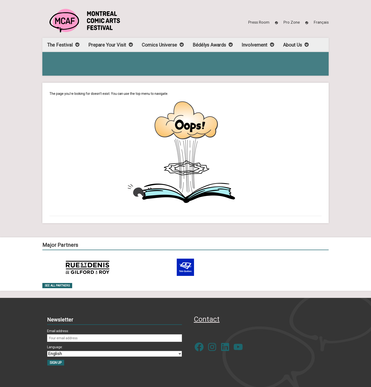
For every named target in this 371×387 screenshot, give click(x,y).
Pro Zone (291, 22)
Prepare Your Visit (107, 45)
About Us (292, 45)
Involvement (254, 45)
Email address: (58, 331)
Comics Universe (159, 45)
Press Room (258, 22)
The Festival (60, 45)
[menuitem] (321, 22)
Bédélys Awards (209, 45)
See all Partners (57, 285)
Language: (55, 347)
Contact (207, 319)
